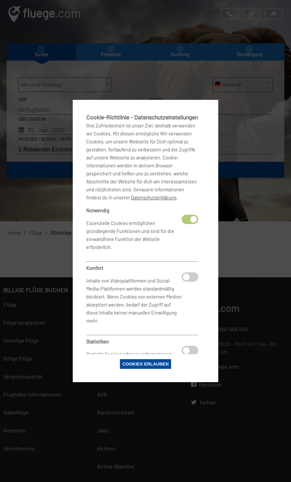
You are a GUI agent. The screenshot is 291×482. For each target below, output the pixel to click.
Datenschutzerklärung (153, 197)
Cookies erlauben (145, 364)
